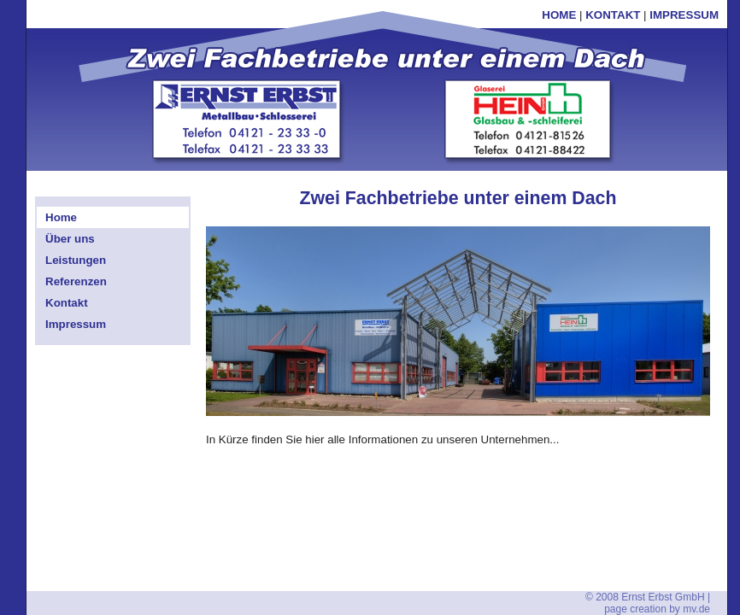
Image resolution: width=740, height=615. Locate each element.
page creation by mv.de (657, 609)
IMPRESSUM (684, 15)
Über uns (70, 238)
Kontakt (66, 302)
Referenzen (76, 281)
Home (61, 217)
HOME (559, 15)
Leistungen (75, 260)
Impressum (75, 324)
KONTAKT (612, 15)
